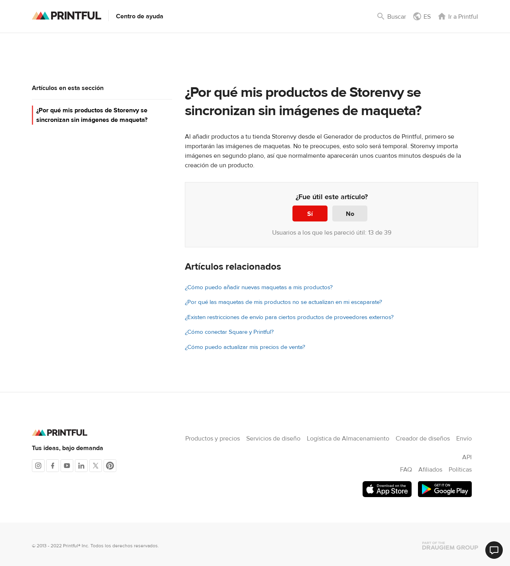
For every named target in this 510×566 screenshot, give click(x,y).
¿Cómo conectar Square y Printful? (229, 332)
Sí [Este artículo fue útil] (310, 214)
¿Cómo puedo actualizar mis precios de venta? (245, 347)
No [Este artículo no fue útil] (350, 214)
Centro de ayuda (139, 16)
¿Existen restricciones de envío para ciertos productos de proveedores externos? (289, 317)
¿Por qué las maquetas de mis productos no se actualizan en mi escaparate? (283, 302)
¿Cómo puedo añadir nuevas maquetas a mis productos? (259, 287)
